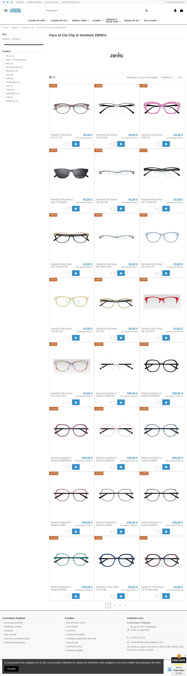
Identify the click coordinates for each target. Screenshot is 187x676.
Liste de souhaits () (175, 2)
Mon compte (10, 634)
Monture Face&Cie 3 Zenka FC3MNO (151, 523)
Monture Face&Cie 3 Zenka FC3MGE (106, 523)
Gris (9, 86)
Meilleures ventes (12, 626)
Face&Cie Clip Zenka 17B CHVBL (106, 136)
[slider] (3, 45)
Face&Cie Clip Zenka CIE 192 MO (61, 330)
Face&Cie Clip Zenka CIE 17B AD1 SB (61, 265)
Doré (10, 78)
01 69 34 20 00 (138, 637)
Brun (9, 74)
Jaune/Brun (13, 93)
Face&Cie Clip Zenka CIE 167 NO (106, 200)
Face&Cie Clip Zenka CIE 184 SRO (151, 330)
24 (180, 77)
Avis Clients (72, 626)
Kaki (9, 97)
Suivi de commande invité (16, 638)
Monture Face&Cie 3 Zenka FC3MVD (61, 588)
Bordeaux (12, 71)
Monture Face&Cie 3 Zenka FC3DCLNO (106, 394)
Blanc (10, 56)
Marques (8, 630)
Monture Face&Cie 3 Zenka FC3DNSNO (151, 394)
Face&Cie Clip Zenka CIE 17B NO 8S (151, 200)
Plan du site (72, 642)
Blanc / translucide (16, 60)
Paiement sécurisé (76, 634)
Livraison (20, 2)
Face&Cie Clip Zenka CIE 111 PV (61, 136)
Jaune (10, 89)
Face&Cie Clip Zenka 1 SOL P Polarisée (62, 200)
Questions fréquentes (70, 2)
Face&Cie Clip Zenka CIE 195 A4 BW (106, 265)
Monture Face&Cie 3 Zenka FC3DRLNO (106, 459)
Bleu (9, 63)
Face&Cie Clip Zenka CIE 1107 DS (151, 265)
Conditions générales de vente (81, 638)
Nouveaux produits (13, 622)
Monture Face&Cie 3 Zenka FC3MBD (151, 459)
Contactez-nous (52, 2)
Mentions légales (34, 2)
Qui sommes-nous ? (76, 622)
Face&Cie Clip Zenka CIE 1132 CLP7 (61, 394)
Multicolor (12, 101)
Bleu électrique (14, 67)
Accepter (11, 669)
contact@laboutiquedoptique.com (147, 642)
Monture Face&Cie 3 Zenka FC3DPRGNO (61, 459)
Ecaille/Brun (13, 82)
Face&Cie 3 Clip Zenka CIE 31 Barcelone (152, 588)
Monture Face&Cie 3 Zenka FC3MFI (61, 523)
